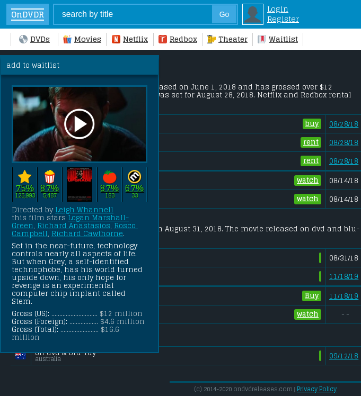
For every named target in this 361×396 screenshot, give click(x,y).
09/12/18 (343, 356)
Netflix (130, 39)
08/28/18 (343, 124)
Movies (82, 39)
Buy (312, 296)
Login (277, 8)
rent (311, 142)
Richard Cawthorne (87, 234)
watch (308, 180)
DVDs (34, 39)
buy (312, 124)
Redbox (178, 39)
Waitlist (278, 39)
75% (24, 187)
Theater (227, 39)
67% (134, 187)
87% (49, 187)
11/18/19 (343, 277)
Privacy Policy (317, 389)
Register (283, 18)
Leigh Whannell (84, 210)
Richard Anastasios (73, 226)
